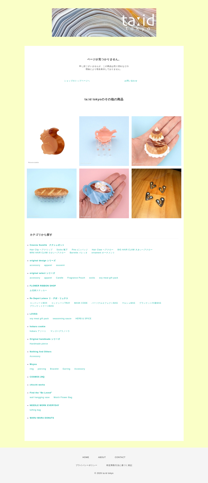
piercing (42, 369)
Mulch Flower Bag (63, 397)
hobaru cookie (38, 326)
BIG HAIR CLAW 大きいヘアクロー (135, 250)
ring (32, 369)
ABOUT (102, 457)
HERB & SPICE (83, 318)
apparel (48, 265)
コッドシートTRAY (60, 303)
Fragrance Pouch (76, 278)
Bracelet (54, 369)
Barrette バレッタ (79, 253)
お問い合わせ (130, 81)
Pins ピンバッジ (80, 250)
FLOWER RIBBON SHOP (43, 286)
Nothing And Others (41, 352)
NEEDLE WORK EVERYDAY (44, 405)
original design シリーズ (43, 260)
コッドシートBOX (38, 303)
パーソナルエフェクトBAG (105, 303)
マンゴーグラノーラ (60, 331)
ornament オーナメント (103, 253)
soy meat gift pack (108, 278)
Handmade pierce (39, 344)
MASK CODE (81, 303)
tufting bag (35, 410)
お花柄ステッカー (38, 290)
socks (92, 278)
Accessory (35, 356)
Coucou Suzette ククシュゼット (47, 245)
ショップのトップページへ (77, 81)
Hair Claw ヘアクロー (103, 250)
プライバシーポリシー (86, 465)
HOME (86, 457)
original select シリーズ (42, 273)
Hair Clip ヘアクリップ (41, 250)
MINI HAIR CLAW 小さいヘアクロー (48, 253)
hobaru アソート (38, 331)
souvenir (60, 265)
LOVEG (34, 314)
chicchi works (37, 385)
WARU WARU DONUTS (42, 418)
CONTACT (120, 457)
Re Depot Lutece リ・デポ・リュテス (49, 298)
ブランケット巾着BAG (150, 303)
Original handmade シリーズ (45, 339)
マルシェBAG (128, 303)
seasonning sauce (62, 318)
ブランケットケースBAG (42, 306)
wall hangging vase (40, 397)
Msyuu (33, 364)
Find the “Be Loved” (41, 393)
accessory (35, 265)
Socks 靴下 (62, 250)
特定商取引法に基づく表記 (119, 465)
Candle (59, 278)
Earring (66, 369)
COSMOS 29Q (37, 377)
